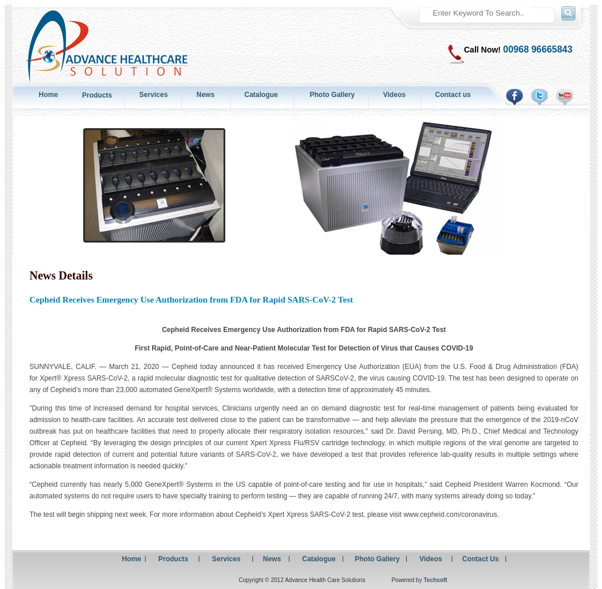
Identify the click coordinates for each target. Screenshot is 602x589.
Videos (394, 95)
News (205, 95)
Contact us (453, 95)
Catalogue (261, 95)
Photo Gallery (332, 95)
